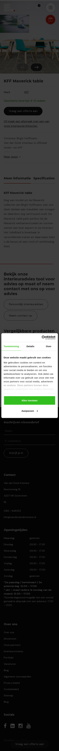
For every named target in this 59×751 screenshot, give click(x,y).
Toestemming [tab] (11, 346)
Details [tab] (30, 346)
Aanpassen (29, 410)
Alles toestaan (30, 400)
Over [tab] (48, 346)
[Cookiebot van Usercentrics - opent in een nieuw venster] (42, 337)
